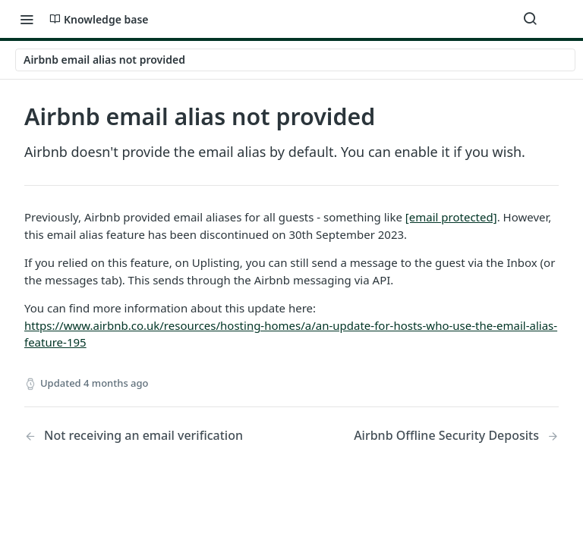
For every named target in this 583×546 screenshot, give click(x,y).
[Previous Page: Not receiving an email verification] (139, 435)
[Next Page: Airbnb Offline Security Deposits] (456, 435)
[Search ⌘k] (529, 19)
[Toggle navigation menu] (26, 19)
